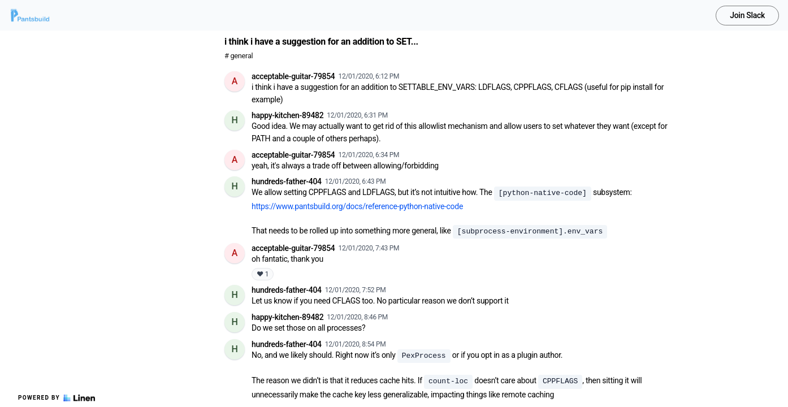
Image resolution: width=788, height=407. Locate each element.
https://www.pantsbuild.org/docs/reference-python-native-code (357, 206)
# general (238, 55)
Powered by (56, 398)
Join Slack (747, 15)
